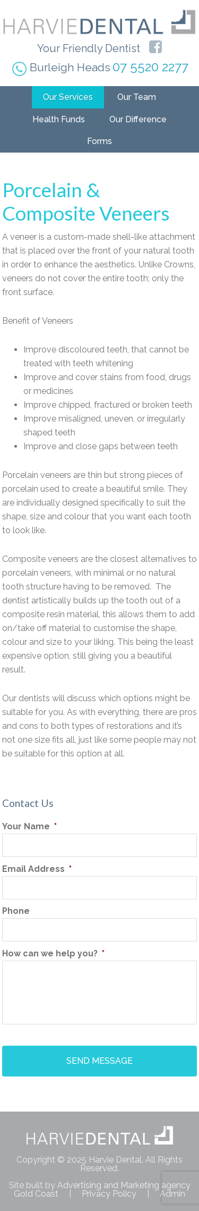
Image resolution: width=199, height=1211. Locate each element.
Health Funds (58, 119)
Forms (99, 141)
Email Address (37, 869)
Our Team (136, 97)
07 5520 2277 (150, 66)
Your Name (29, 826)
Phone (16, 911)
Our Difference (138, 119)
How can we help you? (53, 953)
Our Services (68, 97)
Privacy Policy (109, 1194)
